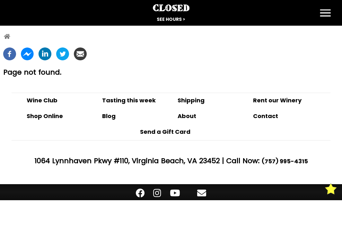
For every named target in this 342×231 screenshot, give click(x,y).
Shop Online (45, 116)
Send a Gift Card (165, 132)
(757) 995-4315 (285, 161)
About (187, 116)
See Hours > (171, 19)
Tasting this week (129, 100)
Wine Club (42, 100)
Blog (109, 116)
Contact (265, 116)
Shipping (191, 100)
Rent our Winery (277, 100)
